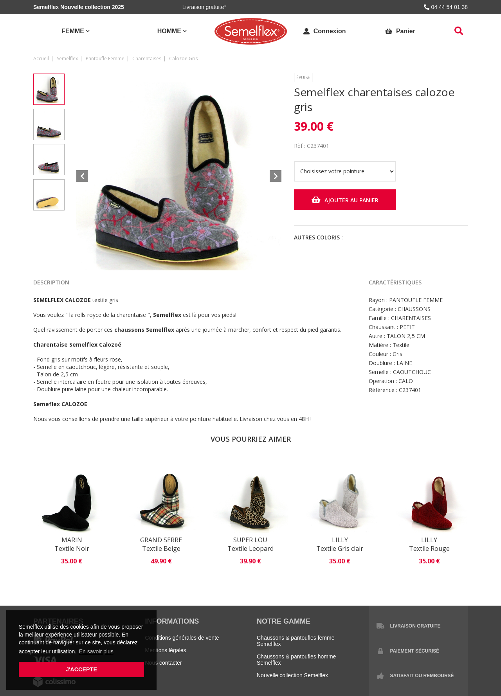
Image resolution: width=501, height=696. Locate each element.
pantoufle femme (105, 58)
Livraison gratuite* (204, 7)
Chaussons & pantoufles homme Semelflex (296, 659)
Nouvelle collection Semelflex (292, 675)
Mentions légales (165, 650)
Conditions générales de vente (182, 638)
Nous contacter (163, 663)
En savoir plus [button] (96, 651)
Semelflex (67, 58)
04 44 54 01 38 (446, 7)
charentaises (146, 58)
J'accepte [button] (81, 669)
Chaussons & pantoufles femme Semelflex (295, 641)
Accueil (41, 58)
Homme (169, 31)
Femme (72, 31)
